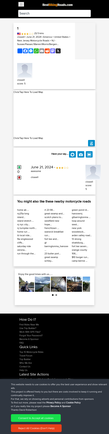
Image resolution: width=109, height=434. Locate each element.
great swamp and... (54, 213)
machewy (24, 386)
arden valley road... (82, 235)
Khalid (22, 382)
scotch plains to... (53, 217)
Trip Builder (25, 359)
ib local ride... (24, 235)
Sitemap (48, 422)
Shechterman (26, 390)
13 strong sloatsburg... (78, 240)
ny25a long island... (23, 215)
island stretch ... (25, 221)
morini (22, 393)
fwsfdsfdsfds (25, 397)
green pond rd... (80, 210)
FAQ (21, 342)
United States (61, 37)
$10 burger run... (80, 257)
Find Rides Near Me (29, 324)
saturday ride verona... (24, 248)
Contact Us (24, 366)
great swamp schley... (51, 259)
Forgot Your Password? (31, 335)
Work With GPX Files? (30, 331)
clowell (21, 37)
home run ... (23, 231)
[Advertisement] (54, 115)
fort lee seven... (80, 246)
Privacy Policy (60, 422)
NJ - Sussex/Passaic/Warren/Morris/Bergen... (38, 42)
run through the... (26, 253)
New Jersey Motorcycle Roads (33, 40)
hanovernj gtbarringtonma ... (81, 215)
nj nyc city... (23, 224)
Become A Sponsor (29, 339)
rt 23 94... (49, 210)
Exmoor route (61, 379)
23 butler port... (52, 253)
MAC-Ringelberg (27, 379)
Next (85, 284)
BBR (35, 382)
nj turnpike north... (27, 228)
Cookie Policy (75, 422)
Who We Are (25, 362)
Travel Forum (25, 355)
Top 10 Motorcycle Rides (31, 352)
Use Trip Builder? (27, 328)
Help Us (23, 370)
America (47, 37)
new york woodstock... (78, 229)
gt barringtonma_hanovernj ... (57, 246)
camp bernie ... (79, 261)
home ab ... (23, 210)
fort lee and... (51, 239)
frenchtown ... (51, 228)
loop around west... (78, 222)
